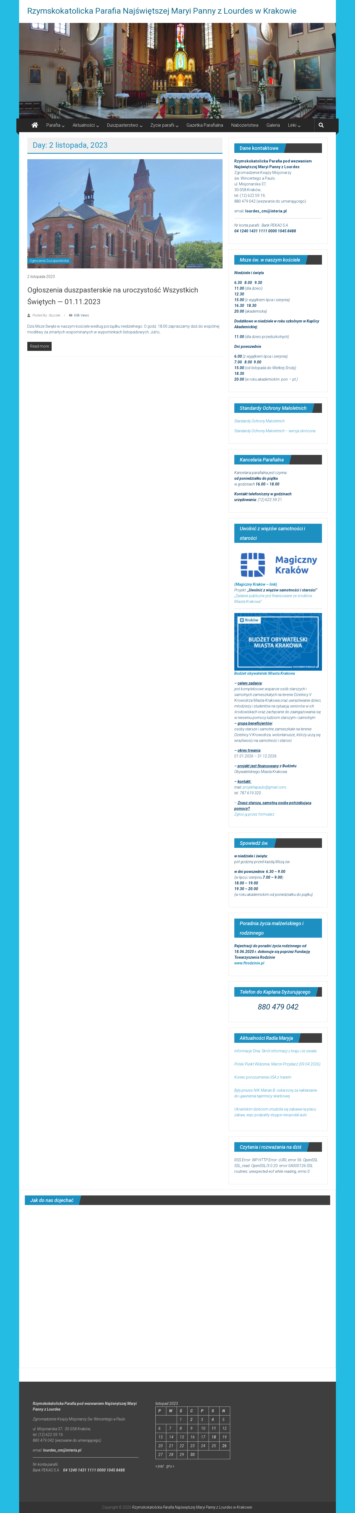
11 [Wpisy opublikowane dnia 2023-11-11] (214, 1428)
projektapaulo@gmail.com (264, 787)
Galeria (273, 125)
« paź (159, 1466)
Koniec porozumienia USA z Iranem (262, 1077)
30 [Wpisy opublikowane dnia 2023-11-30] (192, 1454)
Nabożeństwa (244, 125)
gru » (170, 1466)
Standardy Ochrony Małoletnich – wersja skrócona (274, 431)
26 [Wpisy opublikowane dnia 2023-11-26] (224, 1446)
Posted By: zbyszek (46, 315)
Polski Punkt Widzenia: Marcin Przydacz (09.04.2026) (277, 1064)
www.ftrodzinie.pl (249, 963)
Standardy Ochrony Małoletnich (259, 421)
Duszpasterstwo (122, 125)
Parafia (53, 125)
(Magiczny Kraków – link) (255, 584)
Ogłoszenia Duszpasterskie (49, 261)
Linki (292, 125)
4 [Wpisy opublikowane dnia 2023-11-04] (213, 1419)
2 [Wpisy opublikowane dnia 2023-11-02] (191, 1419)
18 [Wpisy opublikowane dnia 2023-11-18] (214, 1437)
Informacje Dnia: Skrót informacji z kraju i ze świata (275, 1051)
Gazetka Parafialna (205, 125)
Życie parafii (162, 125)
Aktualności (84, 125)
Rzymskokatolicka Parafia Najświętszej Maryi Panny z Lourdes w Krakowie (162, 11)
